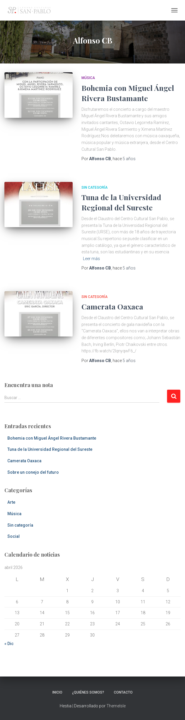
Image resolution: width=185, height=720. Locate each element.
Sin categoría (94, 187)
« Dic (9, 643)
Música (88, 78)
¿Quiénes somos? (88, 692)
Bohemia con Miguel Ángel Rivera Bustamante (51, 438)
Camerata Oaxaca (112, 306)
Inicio (57, 692)
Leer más (91, 258)
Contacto (123, 692)
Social (13, 536)
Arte (11, 502)
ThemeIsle (116, 706)
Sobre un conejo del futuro (33, 472)
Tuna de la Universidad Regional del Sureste (49, 449)
